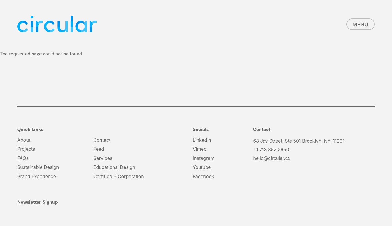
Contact (101, 140)
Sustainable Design (38, 167)
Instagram (203, 158)
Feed (98, 149)
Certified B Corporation (118, 176)
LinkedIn (202, 140)
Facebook (203, 176)
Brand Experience (36, 176)
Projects (26, 149)
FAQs (23, 158)
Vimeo (200, 149)
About (23, 140)
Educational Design (114, 167)
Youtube (202, 167)
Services (102, 158)
